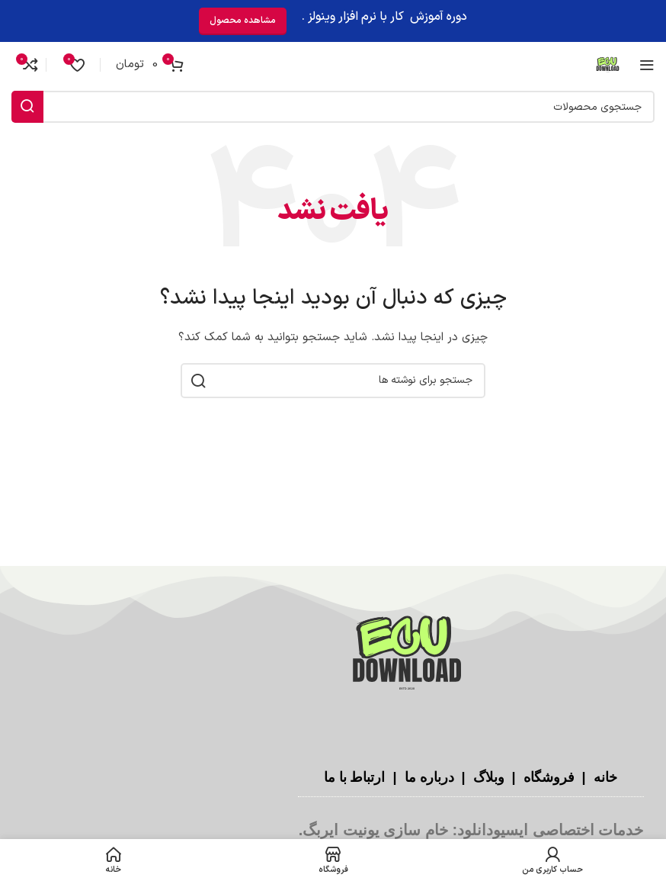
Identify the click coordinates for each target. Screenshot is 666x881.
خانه (603, 777)
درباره (437, 777)
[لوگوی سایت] (607, 64)
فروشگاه (547, 777)
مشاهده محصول (243, 20)
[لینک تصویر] (406, 654)
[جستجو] (333, 107)
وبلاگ (486, 777)
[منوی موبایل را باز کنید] (647, 65)
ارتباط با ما (354, 777)
